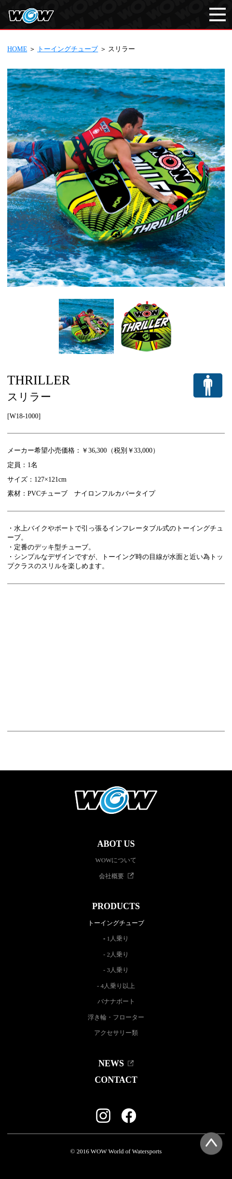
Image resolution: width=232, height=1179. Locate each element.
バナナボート (116, 1001)
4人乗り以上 (118, 985)
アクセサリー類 (116, 1032)
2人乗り (118, 954)
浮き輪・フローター (116, 1017)
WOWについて (116, 860)
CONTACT (116, 1080)
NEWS (111, 1063)
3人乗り (118, 969)
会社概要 (111, 876)
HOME (17, 49)
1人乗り (118, 938)
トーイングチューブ (67, 49)
